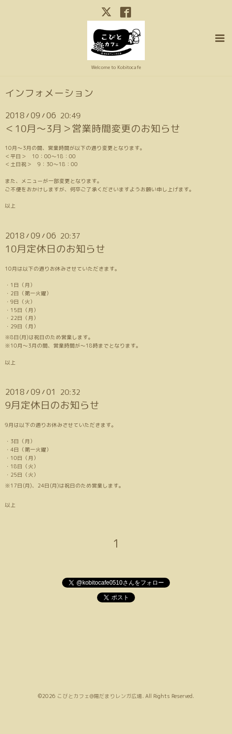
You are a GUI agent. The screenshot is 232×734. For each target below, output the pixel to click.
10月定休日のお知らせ (55, 248)
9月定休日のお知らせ (52, 405)
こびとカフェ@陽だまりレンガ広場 (99, 696)
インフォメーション (49, 93)
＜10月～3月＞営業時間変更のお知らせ (92, 128)
